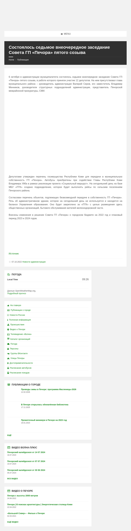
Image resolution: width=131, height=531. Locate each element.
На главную (14, 305)
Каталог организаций (18, 339)
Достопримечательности (20, 363)
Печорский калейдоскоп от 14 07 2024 (26, 452)
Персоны (12, 348)
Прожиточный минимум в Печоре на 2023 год (44, 420)
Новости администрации (34, 262)
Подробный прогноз (16, 293)
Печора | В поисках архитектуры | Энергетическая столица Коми (39, 504)
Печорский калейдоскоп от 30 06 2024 (26, 470)
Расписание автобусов (19, 368)
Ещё (9, 435)
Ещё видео (12, 522)
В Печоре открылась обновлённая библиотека (44, 404)
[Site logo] (65, 25)
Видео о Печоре (16, 329)
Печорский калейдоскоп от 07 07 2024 (26, 461)
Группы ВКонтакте (17, 353)
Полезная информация (19, 320)
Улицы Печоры (15, 358)
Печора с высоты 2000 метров (22, 495)
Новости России (16, 315)
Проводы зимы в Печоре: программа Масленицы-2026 (48, 389)
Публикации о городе (19, 310)
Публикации (22, 60)
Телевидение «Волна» (19, 334)
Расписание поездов (18, 373)
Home (11, 60)
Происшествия (15, 324)
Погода (12, 344)
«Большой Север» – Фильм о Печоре (26, 513)
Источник (14, 253)
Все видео (12, 479)
